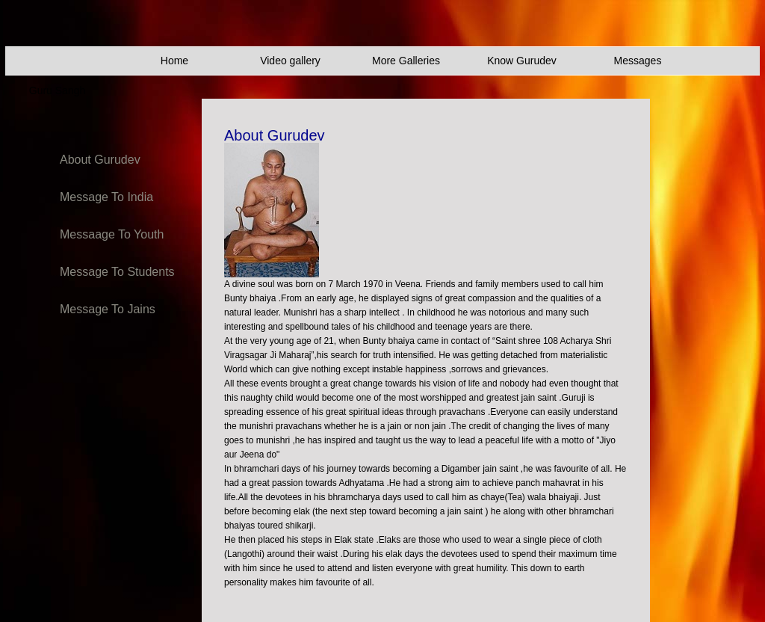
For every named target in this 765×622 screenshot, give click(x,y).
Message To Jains (107, 309)
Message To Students (117, 271)
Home (174, 61)
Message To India (106, 197)
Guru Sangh (57, 90)
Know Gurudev (522, 61)
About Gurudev (100, 159)
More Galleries (406, 61)
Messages (638, 61)
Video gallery (290, 61)
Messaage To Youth (112, 234)
